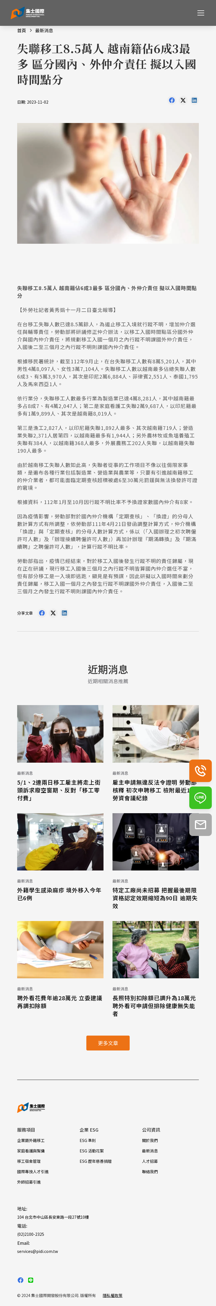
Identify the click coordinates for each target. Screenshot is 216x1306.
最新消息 (150, 1151)
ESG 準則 (88, 1140)
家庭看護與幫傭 (31, 1151)
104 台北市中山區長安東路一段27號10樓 (53, 1217)
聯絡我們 (150, 1171)
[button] (199, 13)
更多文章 (108, 1043)
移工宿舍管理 (29, 1161)
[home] (27, 13)
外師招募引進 (29, 1182)
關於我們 (150, 1140)
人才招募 (150, 1161)
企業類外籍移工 (31, 1140)
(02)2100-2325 (30, 1234)
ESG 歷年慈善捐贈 (96, 1161)
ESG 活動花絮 (92, 1151)
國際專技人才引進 (33, 1171)
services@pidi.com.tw (37, 1251)
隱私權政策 (112, 1295)
